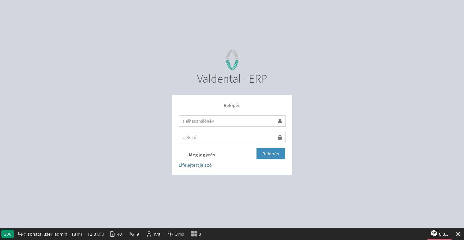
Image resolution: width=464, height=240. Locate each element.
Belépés (271, 154)
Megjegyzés (197, 154)
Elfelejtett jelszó (195, 165)
